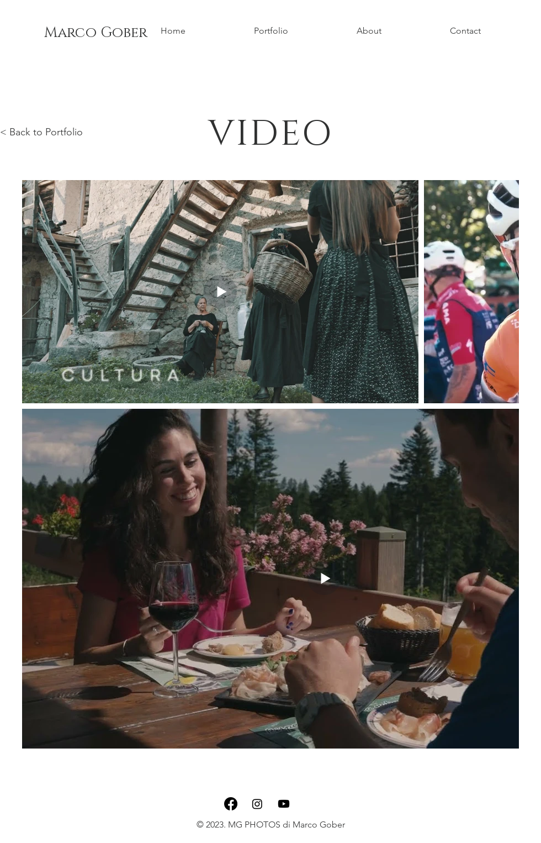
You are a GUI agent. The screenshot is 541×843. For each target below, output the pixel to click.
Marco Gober (95, 33)
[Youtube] (283, 803)
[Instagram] (257, 803)
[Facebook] (230, 803)
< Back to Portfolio (41, 132)
